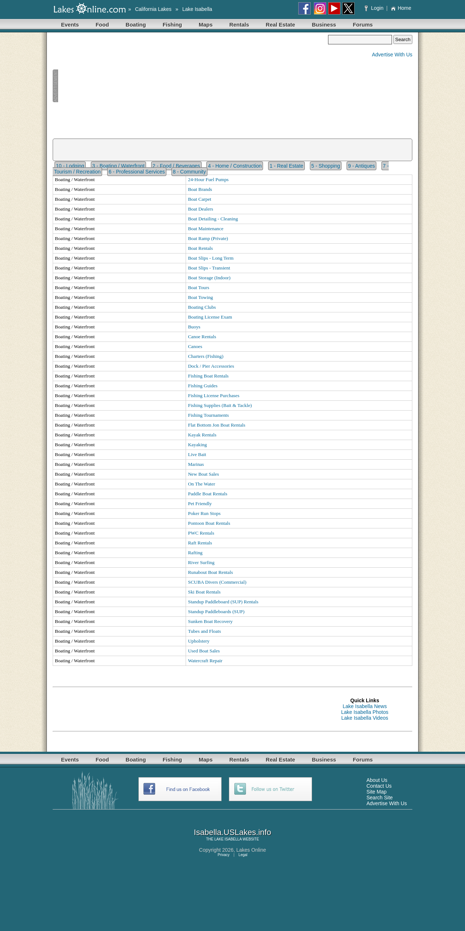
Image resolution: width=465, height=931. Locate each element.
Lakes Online (251, 850)
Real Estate (280, 24)
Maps (206, 24)
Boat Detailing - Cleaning (213, 218)
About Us (377, 780)
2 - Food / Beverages (176, 166)
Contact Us (379, 786)
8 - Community (189, 172)
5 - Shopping (325, 166)
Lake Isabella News (365, 706)
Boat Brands (200, 189)
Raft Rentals (200, 543)
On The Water (201, 484)
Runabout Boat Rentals (210, 572)
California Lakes (153, 9)
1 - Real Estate (286, 166)
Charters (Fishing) (205, 356)
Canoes (195, 346)
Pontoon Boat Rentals (209, 523)
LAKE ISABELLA (228, 839)
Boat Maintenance (205, 228)
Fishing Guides (202, 385)
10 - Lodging (70, 166)
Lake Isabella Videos (364, 718)
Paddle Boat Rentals (207, 493)
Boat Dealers (200, 209)
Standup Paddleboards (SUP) (216, 611)
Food (102, 24)
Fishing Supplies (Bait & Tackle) (220, 405)
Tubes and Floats (204, 631)
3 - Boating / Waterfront (118, 166)
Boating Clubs (202, 307)
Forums (363, 24)
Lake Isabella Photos (364, 712)
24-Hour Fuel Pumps (208, 179)
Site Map (377, 792)
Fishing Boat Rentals (208, 376)
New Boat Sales (203, 474)
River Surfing (201, 562)
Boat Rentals (200, 248)
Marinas (196, 464)
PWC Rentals (201, 533)
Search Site (380, 797)
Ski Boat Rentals (204, 592)
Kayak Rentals (202, 434)
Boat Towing (200, 297)
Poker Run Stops (204, 513)
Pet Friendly (200, 503)
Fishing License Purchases (213, 395)
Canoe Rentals (202, 336)
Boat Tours (198, 287)
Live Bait (197, 454)
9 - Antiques (361, 166)
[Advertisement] (190, 86)
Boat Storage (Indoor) (209, 277)
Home (401, 8)
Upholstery (198, 641)
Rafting (195, 552)
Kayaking (197, 444)
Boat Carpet (199, 199)
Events (70, 24)
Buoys (194, 326)
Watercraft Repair (205, 660)
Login (375, 8)
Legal (243, 855)
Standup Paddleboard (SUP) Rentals (223, 601)
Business (324, 24)
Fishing (172, 24)
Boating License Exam (210, 317)
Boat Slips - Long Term (210, 258)
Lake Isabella (197, 9)
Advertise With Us (392, 54)
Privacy (224, 855)
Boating (136, 24)
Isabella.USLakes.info (232, 832)
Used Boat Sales (203, 651)
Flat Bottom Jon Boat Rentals (216, 425)
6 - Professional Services (137, 172)
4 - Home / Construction (235, 166)
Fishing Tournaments (208, 415)
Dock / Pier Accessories (211, 366)
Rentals (239, 24)
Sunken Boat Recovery (210, 621)
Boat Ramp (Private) (208, 238)
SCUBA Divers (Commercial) (217, 582)
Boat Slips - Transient (209, 268)
